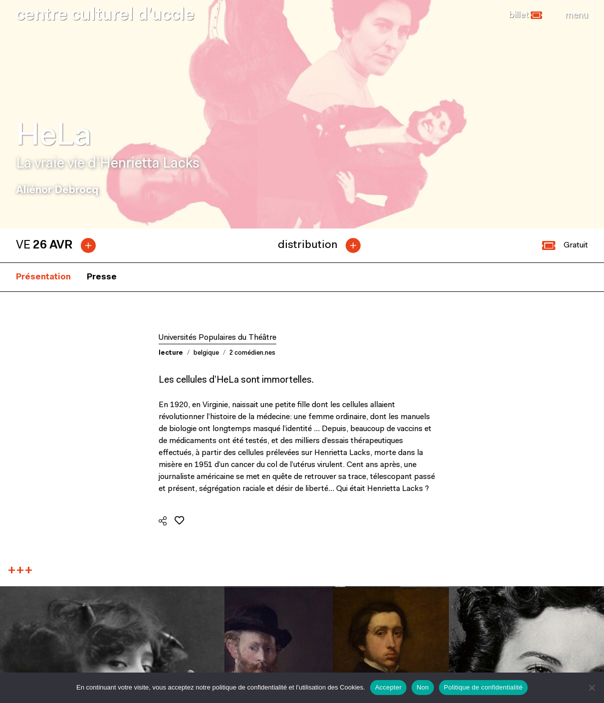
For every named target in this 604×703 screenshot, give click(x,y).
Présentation (43, 277)
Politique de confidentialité (483, 687)
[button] (525, 15)
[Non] (592, 688)
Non (422, 687)
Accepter (388, 687)
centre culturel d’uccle (105, 15)
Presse (102, 277)
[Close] (576, 15)
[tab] (60, 245)
